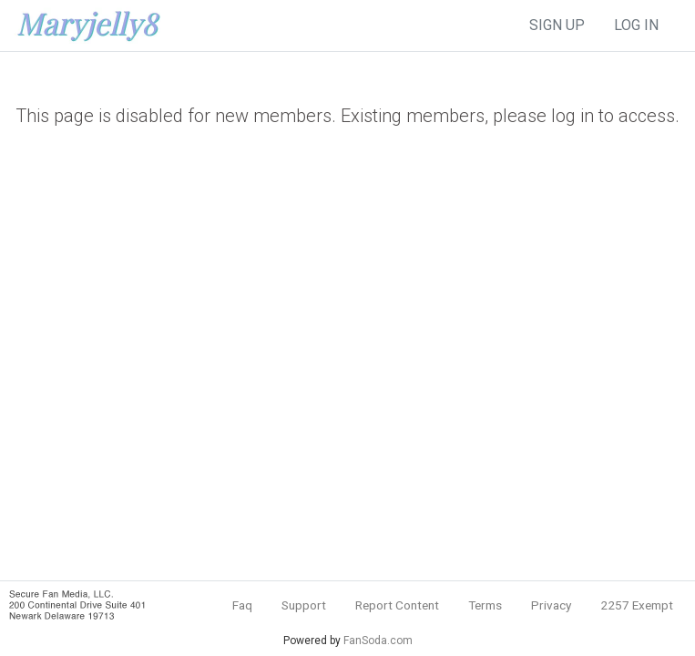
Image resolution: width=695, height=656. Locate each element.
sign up (557, 25)
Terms (485, 605)
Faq (242, 605)
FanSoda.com (378, 640)
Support (303, 605)
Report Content (397, 605)
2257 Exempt (636, 605)
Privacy (551, 605)
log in (636, 25)
